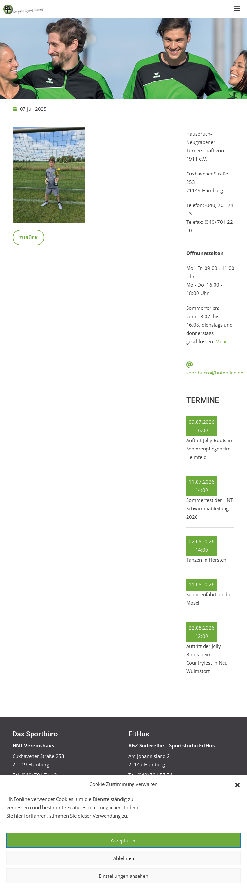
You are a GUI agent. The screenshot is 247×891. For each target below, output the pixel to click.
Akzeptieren (124, 840)
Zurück (28, 237)
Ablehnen (123, 858)
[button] (237, 784)
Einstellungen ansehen (123, 876)
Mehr (221, 341)
